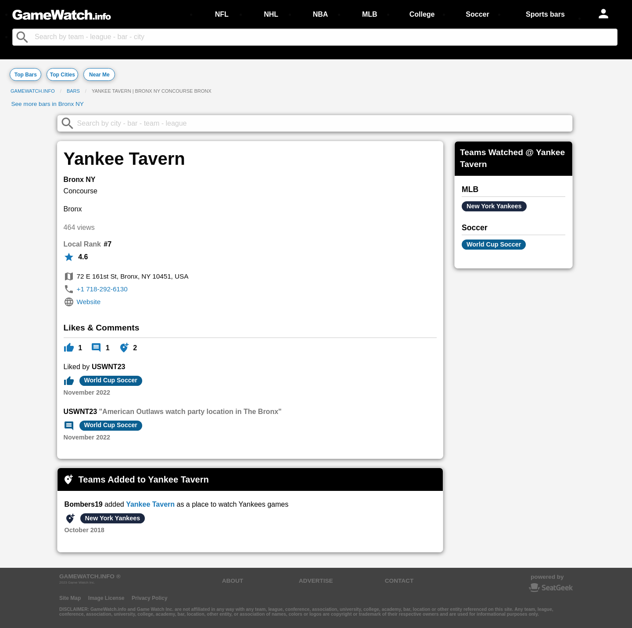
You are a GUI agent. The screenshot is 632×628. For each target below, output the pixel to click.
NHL (271, 14)
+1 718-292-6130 (102, 289)
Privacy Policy (149, 598)
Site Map (70, 598)
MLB (369, 14)
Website (89, 301)
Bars (73, 91)
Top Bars (25, 75)
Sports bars (545, 14)
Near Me (99, 75)
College (422, 14)
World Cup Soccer (110, 380)
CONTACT (399, 580)
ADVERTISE (316, 580)
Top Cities (62, 75)
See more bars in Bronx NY (47, 104)
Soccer (477, 14)
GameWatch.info (33, 91)
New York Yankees (112, 518)
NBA (320, 14)
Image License (106, 598)
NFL (222, 14)
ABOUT (232, 580)
